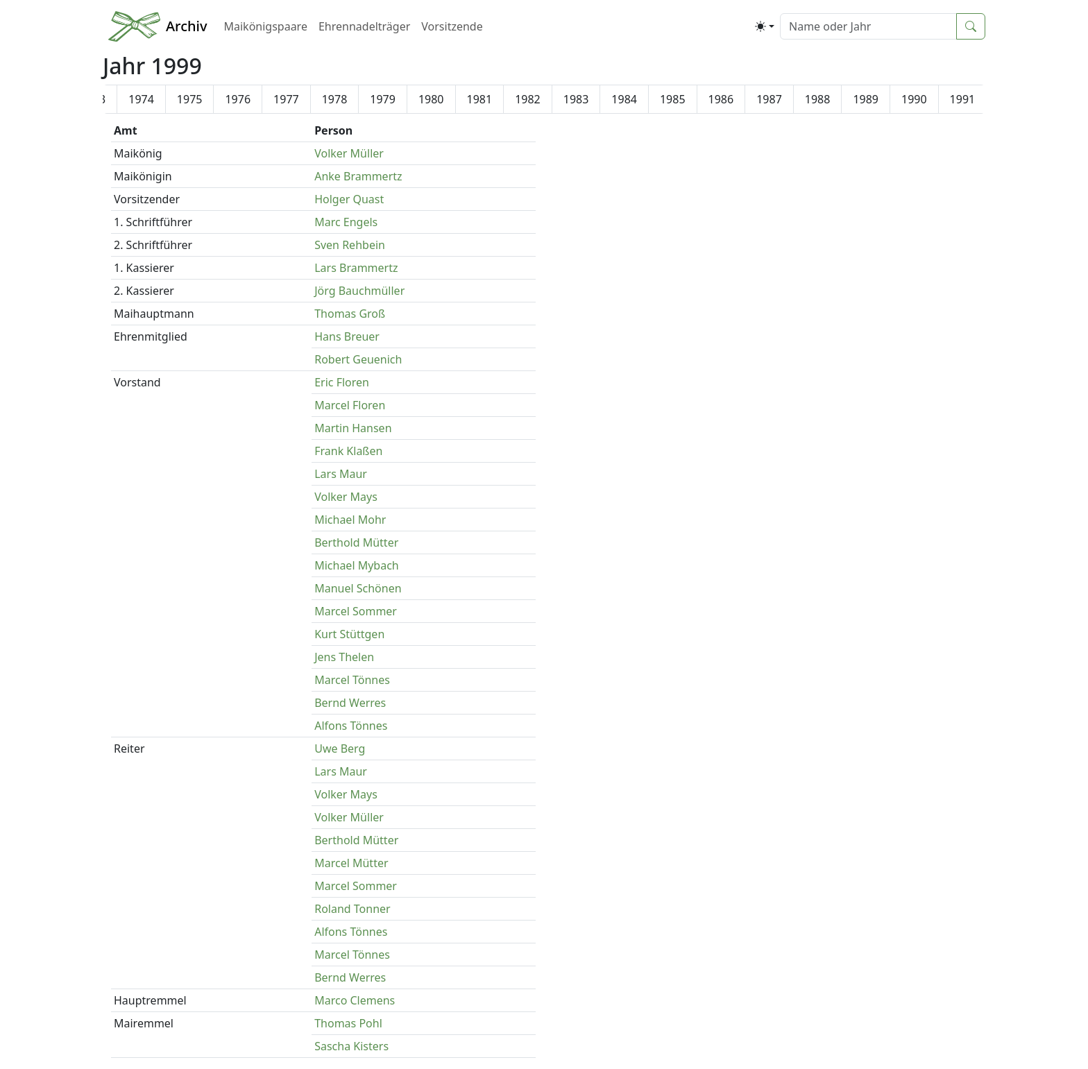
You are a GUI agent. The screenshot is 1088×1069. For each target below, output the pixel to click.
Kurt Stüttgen (349, 634)
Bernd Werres (350, 702)
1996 (399, 99)
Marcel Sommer (355, 611)
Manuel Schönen (357, 588)
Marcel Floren (349, 405)
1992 (206, 99)
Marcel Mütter (351, 863)
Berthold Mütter (356, 542)
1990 (109, 99)
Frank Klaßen (348, 451)
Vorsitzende (451, 26)
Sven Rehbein (349, 245)
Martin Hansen (352, 428)
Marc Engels (345, 222)
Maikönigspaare (265, 26)
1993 (254, 99)
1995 (351, 99)
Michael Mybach (356, 565)
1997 (447, 99)
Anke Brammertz (358, 176)
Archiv (186, 26)
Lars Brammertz (356, 267)
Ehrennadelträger (364, 26)
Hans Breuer (347, 336)
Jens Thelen (344, 657)
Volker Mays (345, 496)
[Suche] (868, 26)
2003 (737, 99)
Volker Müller (349, 153)
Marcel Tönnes (352, 679)
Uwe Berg (339, 748)
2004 (786, 99)
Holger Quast (349, 199)
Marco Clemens (354, 1000)
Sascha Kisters (351, 1046)
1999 (543, 99)
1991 (158, 99)
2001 (641, 99)
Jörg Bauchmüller (359, 290)
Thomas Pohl (348, 1023)
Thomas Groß (349, 313)
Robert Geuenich (358, 359)
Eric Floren (341, 382)
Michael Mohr (350, 519)
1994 (302, 99)
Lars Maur (340, 473)
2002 (689, 99)
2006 (882, 99)
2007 (930, 99)
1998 (496, 99)
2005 (834, 99)
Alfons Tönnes (350, 725)
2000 (592, 99)
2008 (979, 99)
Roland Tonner (352, 908)
